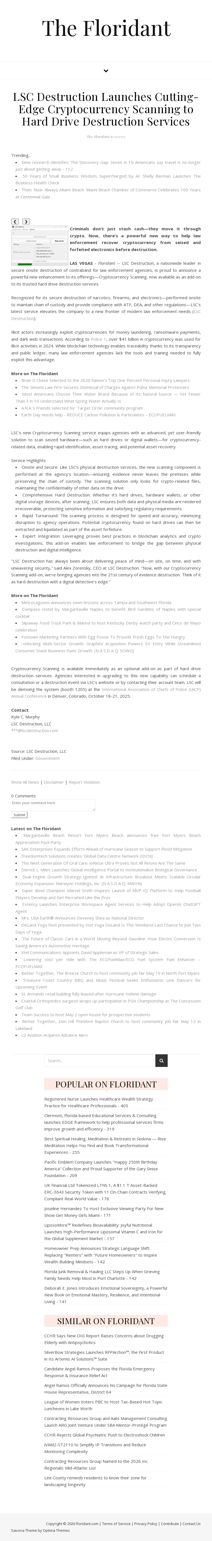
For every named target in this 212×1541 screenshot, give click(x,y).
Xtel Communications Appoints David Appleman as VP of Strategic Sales (90, 952)
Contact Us (192, 1523)
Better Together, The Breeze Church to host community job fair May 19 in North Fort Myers (110, 973)
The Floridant (106, 27)
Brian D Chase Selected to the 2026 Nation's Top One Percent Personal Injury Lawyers (105, 380)
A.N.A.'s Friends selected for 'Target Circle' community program (82, 408)
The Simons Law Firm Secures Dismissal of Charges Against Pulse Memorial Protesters (105, 387)
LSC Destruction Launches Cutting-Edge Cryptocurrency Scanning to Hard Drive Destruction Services (106, 108)
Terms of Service (116, 1523)
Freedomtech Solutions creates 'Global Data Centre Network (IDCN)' (87, 856)
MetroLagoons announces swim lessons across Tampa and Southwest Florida (96, 602)
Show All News (25, 782)
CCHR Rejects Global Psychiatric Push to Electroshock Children (104, 1435)
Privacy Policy (145, 1523)
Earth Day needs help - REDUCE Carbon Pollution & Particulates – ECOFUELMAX (98, 414)
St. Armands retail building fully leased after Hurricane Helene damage (88, 994)
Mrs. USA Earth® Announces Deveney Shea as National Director (82, 918)
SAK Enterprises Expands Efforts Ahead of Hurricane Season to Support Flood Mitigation (106, 849)
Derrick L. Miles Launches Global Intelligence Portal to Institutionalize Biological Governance (109, 869)
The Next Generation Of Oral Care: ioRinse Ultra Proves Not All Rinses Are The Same (103, 863)
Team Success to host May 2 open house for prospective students (86, 1014)
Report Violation (84, 782)
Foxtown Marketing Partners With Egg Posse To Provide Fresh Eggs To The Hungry (103, 637)
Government (47, 758)
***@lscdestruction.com (34, 730)
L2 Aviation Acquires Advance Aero (54, 1035)
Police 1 (98, 339)
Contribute (170, 1523)
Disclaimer (54, 782)
